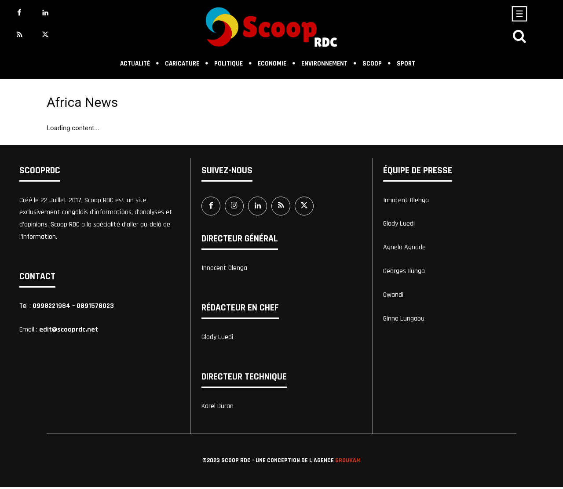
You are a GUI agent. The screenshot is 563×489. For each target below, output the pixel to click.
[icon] (519, 38)
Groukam (348, 463)
